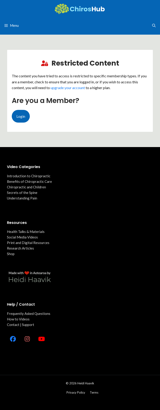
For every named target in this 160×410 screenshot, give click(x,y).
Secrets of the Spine (22, 192)
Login (20, 116)
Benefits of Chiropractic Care (29, 181)
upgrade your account (68, 87)
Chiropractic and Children (26, 187)
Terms (94, 392)
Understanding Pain (22, 198)
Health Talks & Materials (26, 231)
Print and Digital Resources (28, 243)
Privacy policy (75, 392)
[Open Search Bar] (154, 25)
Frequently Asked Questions (28, 313)
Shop (11, 254)
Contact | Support (20, 325)
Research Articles (20, 248)
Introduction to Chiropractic (28, 176)
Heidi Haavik (85, 383)
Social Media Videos (22, 237)
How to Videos (18, 319)
